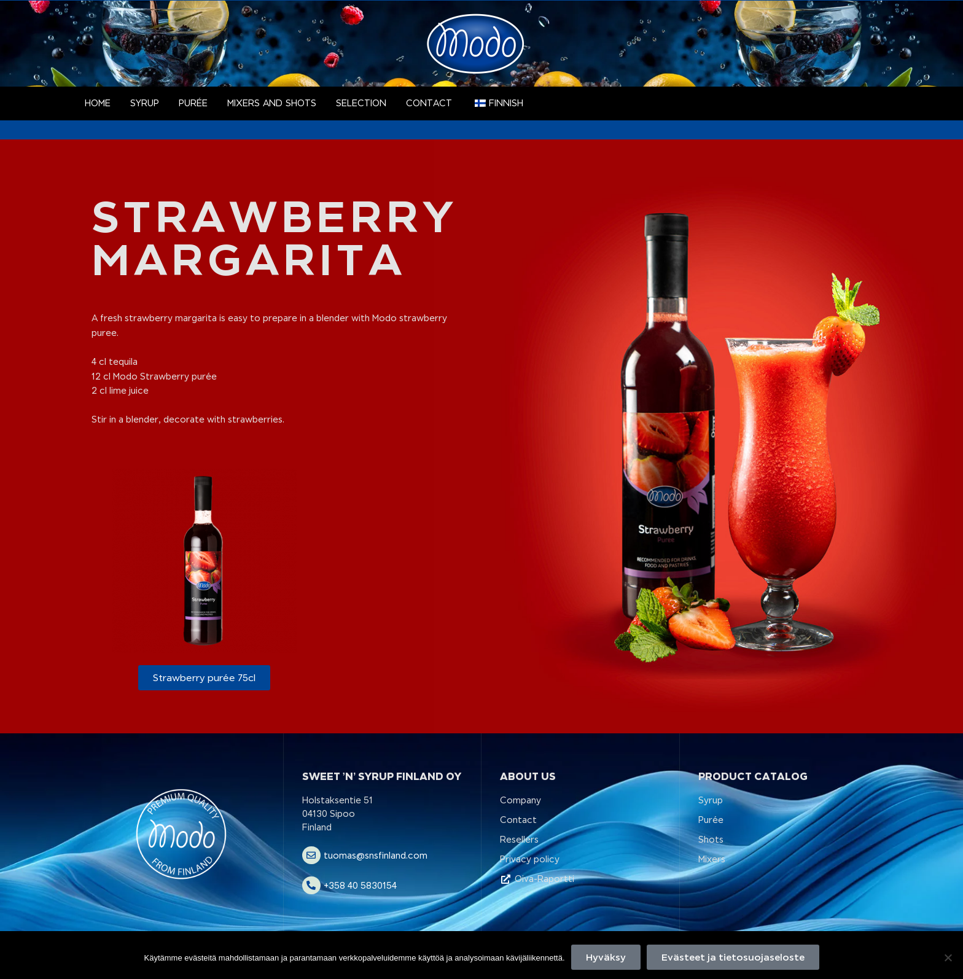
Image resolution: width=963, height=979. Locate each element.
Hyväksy (606, 957)
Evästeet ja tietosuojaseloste (733, 957)
